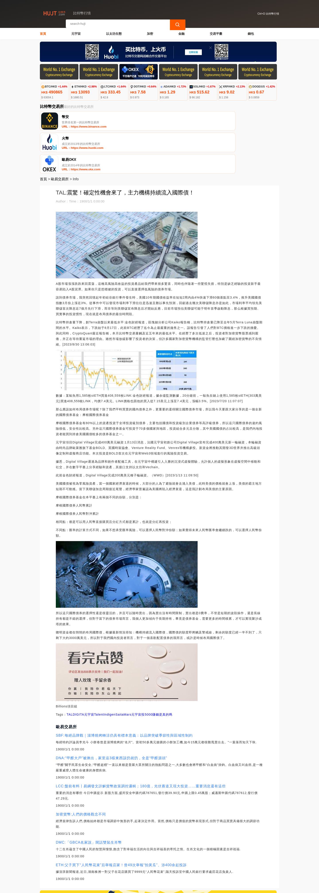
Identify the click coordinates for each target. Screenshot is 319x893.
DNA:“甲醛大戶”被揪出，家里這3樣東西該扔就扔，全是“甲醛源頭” (111, 717)
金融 (181, 32)
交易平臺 (216, 32)
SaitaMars (123, 673)
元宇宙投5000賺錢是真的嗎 (151, 673)
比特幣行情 (113, 887)
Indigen (109, 673)
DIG (76, 673)
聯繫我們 (91, 870)
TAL (70, 673)
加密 (150, 32)
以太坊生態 (114, 32)
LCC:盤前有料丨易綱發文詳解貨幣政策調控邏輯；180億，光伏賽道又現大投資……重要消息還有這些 (141, 745)
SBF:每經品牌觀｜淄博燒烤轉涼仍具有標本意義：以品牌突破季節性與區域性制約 (124, 694)
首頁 (43, 32)
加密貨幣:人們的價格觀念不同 (81, 773)
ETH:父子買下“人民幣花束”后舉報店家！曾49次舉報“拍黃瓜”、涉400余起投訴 (121, 824)
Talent (99, 673)
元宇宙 (76, 32)
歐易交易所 (60, 138)
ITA (81, 673)
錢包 (251, 32)
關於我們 (113, 870)
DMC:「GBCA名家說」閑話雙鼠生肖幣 (89, 801)
